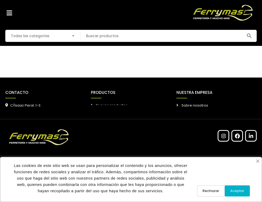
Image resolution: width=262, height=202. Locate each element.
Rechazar (211, 190)
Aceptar (237, 190)
